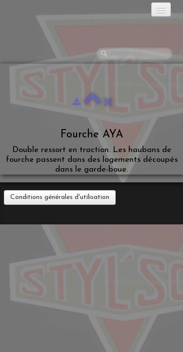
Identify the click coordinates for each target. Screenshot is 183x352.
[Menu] (161, 9)
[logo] (46, 12)
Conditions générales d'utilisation (59, 197)
